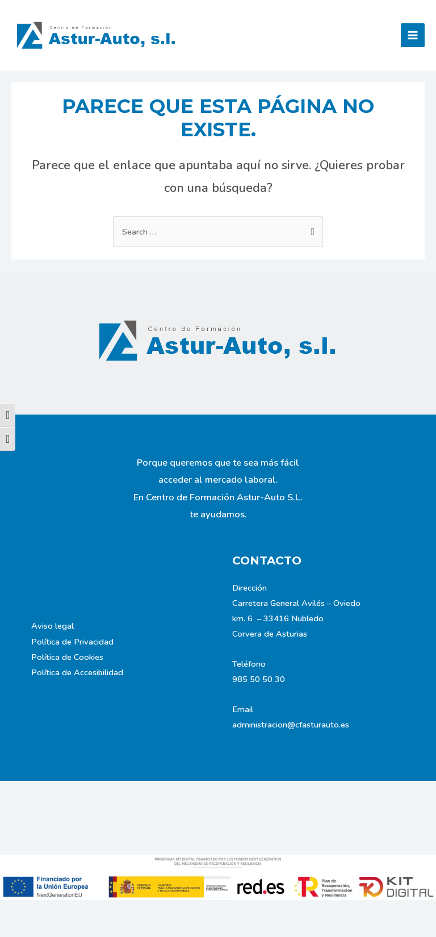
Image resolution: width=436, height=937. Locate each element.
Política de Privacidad (72, 641)
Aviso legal (52, 625)
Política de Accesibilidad (77, 672)
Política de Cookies (67, 657)
